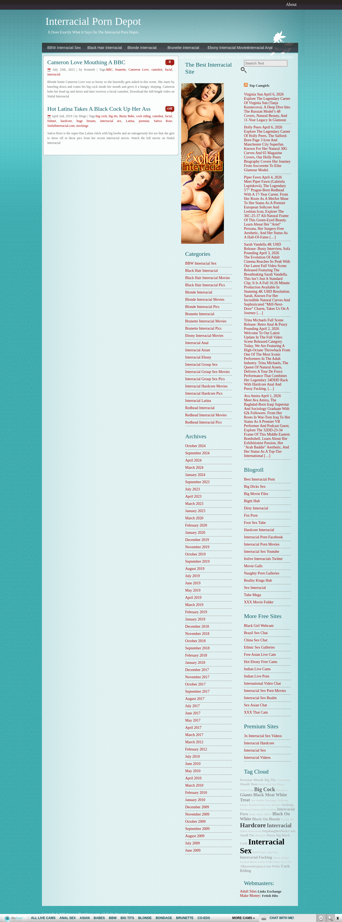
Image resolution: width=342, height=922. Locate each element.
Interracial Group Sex (145, 57)
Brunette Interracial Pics (203, 328)
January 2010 (195, 800)
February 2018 (196, 655)
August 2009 (194, 836)
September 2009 (197, 829)
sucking (287, 805)
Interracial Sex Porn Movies (265, 691)
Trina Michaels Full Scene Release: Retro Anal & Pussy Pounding (265, 324)
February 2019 (196, 612)
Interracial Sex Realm (260, 698)
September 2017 (197, 691)
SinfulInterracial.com (61, 126)
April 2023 (193, 496)
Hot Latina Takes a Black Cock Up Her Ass (99, 108)
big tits (113, 116)
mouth (245, 784)
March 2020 (194, 518)
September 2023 (197, 482)
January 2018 (195, 663)
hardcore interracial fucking (258, 809)
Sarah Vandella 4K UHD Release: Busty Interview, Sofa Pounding (267, 248)
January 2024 (195, 475)
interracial (53, 74)
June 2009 (192, 850)
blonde (259, 780)
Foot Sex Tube (255, 523)
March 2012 (194, 742)
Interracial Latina (101, 67)
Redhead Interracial (143, 67)
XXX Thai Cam (256, 712)
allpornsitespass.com (255, 866)
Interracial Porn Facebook (263, 537)
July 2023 (192, 489)
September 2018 (197, 648)
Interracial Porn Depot (93, 21)
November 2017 (197, 677)
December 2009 (197, 807)
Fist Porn (251, 515)
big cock (101, 116)
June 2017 (192, 713)
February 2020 (196, 525)
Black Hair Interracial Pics (205, 285)
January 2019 (195, 619)
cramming (283, 780)
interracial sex (110, 121)
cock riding (143, 116)
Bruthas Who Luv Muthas (265, 804)
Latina (130, 121)
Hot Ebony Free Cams (260, 662)
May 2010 (192, 771)
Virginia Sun (253, 94)
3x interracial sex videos (263, 736)
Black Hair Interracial (104, 47)
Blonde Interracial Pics (202, 307)
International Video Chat (262, 683)
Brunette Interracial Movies (206, 321)
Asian (259, 814)
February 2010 (196, 793)
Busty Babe (126, 116)
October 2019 (195, 554)
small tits (247, 835)
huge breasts (85, 121)
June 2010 (192, 764)
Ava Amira (252, 396)
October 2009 (195, 822)
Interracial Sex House (271, 784)
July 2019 (192, 576)
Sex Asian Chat (255, 705)
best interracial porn (259, 479)
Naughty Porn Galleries (261, 573)
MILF (267, 814)
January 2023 (195, 511)
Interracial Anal (260, 47)
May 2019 (192, 590)
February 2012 (196, 749)
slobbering (246, 790)
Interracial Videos (257, 758)
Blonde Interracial (142, 47)
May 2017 (192, 720)
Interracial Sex (255, 750)
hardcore (66, 121)
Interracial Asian (60, 57)
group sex (287, 819)
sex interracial (255, 588)
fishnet (51, 121)
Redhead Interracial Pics (203, 422)
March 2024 (194, 468)
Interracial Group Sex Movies (186, 57)
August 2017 (194, 699)
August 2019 (194, 569)
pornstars (282, 790)
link (337, 838)
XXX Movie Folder (258, 602)
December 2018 (197, 626)
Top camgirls (259, 85)
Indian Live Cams (257, 669)
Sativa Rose (163, 121)
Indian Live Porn (256, 676)
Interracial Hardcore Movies (266, 57)
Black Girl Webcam (259, 626)
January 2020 (195, 533)
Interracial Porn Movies (261, 544)
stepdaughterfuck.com (279, 831)
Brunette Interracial (183, 47)
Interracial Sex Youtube (261, 552)
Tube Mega (252, 595)
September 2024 (197, 453)
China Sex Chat (255, 640)
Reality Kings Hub (258, 580)
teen (254, 784)
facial (168, 69)
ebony (244, 804)
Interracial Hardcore (259, 743)
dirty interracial (256, 508)
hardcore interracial (259, 530)
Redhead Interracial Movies (206, 415)
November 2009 (197, 814)
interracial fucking (256, 857)
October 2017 (195, 684)
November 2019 (197, 547)
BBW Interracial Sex (64, 47)
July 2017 (192, 706)
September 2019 (197, 561)
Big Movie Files (256, 494)
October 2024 (195, 446)
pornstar (144, 121)
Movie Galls (253, 566)
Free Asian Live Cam (260, 655)
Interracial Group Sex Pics (226, 57)
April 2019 (193, 598)
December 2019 (197, 540)
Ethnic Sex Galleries (259, 647)
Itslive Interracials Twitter (263, 559)
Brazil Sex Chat (256, 633)
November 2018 (197, 634)
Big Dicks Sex (255, 487)
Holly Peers (253, 127)
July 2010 (192, 757)
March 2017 (194, 735)
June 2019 (192, 583)
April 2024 (193, 460)
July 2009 (192, 843)
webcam (283, 800)
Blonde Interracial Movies (204, 300)
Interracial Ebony (101, 57)
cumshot (157, 116)
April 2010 (193, 778)
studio (260, 800)
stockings (82, 126)
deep (252, 814)
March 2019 (194, 605)
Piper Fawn (252, 177)
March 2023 (194, 504)
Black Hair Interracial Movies (207, 278)
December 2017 (197, 670)
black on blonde (266, 819)
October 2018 (195, 641)
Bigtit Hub (252, 501)
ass (253, 800)
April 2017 (193, 728)
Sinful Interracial (250, 831)
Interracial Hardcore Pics (66, 67)
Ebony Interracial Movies (226, 47)
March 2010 (194, 785)
